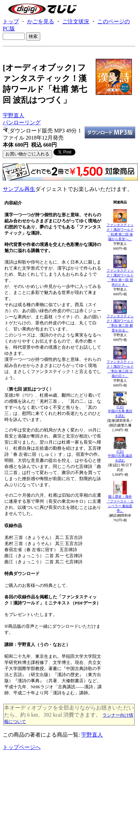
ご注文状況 (75, 21)
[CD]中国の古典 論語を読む (120, 456)
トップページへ (22, 747)
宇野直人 (13, 115)
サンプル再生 (19, 189)
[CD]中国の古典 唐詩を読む (120, 411)
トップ (11, 21)
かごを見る (40, 21)
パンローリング (22, 122)
